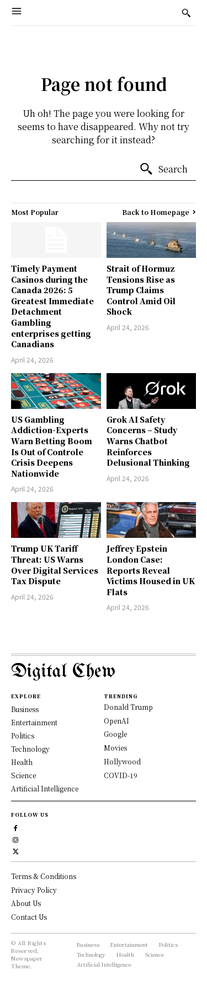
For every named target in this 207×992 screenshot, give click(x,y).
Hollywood (122, 761)
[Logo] (103, 672)
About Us (26, 903)
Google (115, 733)
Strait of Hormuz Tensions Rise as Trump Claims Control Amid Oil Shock (141, 290)
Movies (115, 747)
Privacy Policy (34, 889)
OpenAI (116, 720)
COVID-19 (120, 775)
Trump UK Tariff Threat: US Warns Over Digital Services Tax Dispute (54, 564)
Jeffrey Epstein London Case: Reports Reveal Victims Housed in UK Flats (151, 570)
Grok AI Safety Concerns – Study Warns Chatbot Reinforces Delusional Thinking (148, 441)
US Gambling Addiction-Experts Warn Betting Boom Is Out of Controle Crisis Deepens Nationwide (51, 446)
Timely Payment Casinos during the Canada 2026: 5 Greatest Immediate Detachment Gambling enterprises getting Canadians (52, 306)
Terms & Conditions (43, 876)
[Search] (163, 169)
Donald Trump (128, 706)
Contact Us (29, 916)
